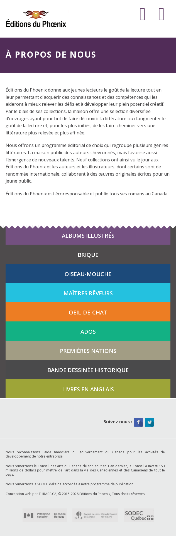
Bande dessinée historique (88, 370)
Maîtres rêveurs (88, 293)
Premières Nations (88, 351)
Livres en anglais (88, 389)
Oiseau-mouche (88, 274)
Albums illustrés (88, 235)
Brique (88, 255)
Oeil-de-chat (88, 312)
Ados (88, 331)
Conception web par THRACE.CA (31, 493)
